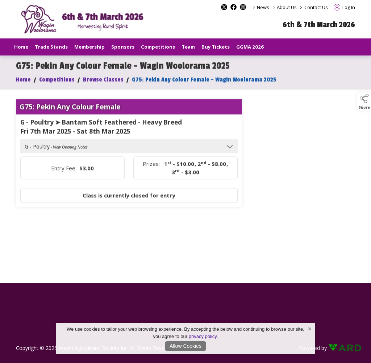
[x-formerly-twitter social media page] (224, 7)
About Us (287, 7)
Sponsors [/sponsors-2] (122, 47)
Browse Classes (103, 82)
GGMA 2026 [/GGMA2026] (250, 47)
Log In (344, 7)
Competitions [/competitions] (158, 47)
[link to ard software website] (341, 348)
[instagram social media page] (243, 7)
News (263, 7)
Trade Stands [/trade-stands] (51, 47)
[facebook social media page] (233, 7)
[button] (364, 101)
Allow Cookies (185, 346)
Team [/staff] (188, 47)
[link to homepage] (85, 19)
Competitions (57, 82)
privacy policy (203, 336)
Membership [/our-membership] (89, 47)
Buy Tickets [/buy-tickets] (215, 47)
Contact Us (316, 7)
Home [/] (21, 47)
